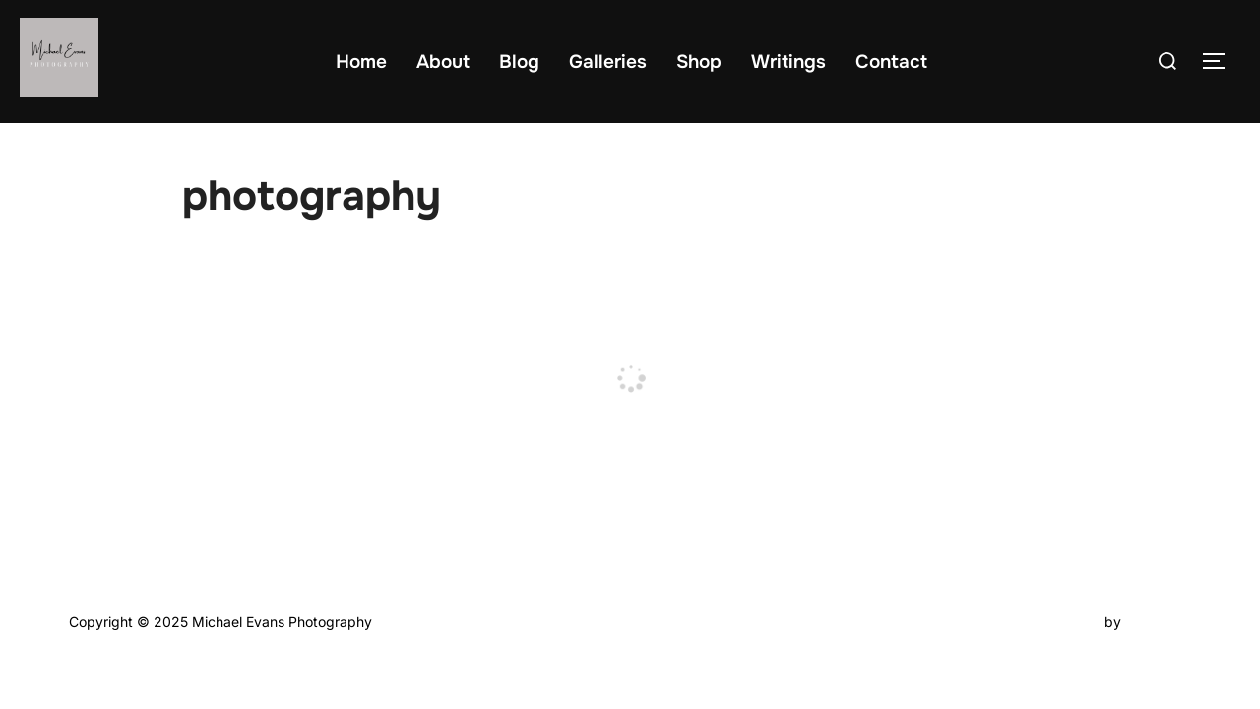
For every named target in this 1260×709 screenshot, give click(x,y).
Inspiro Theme (1055, 621)
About (443, 62)
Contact (891, 62)
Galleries (608, 62)
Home (361, 62)
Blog (519, 62)
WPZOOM (1158, 621)
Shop (699, 62)
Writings (788, 62)
